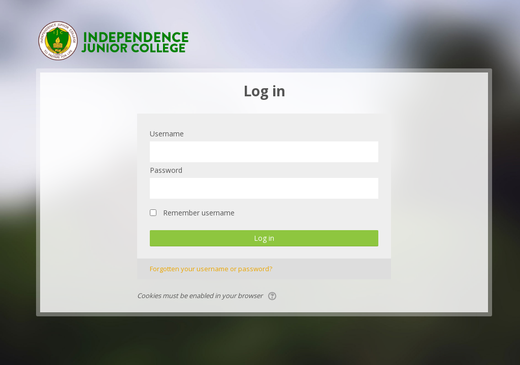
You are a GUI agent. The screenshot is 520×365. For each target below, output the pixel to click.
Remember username (199, 212)
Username (167, 133)
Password (166, 170)
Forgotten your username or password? (211, 268)
